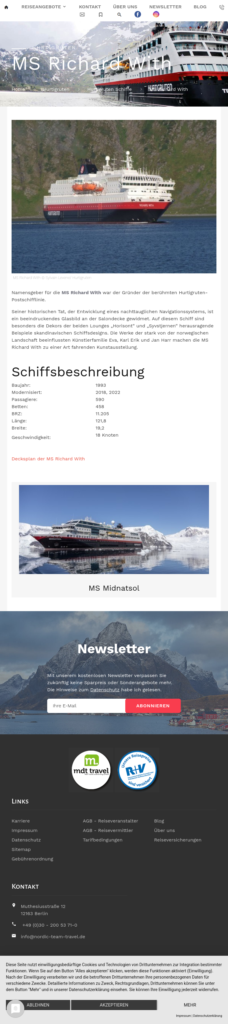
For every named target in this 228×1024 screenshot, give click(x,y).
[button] (30, 540)
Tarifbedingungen (103, 840)
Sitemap (21, 849)
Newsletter (165, 6)
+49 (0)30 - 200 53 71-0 (49, 925)
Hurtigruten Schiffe (109, 89)
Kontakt (90, 6)
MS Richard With (169, 89)
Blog (200, 6)
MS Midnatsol (114, 588)
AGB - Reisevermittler (108, 830)
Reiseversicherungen (178, 840)
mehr (190, 1005)
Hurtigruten (56, 89)
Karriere (21, 821)
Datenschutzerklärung (207, 1015)
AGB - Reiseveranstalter (110, 821)
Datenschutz (105, 689)
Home (18, 89)
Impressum (24, 830)
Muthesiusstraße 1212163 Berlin (43, 909)
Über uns (125, 6)
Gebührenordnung (32, 859)
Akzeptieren (114, 1005)
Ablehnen (38, 1005)
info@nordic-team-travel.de (53, 936)
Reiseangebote (41, 6)
